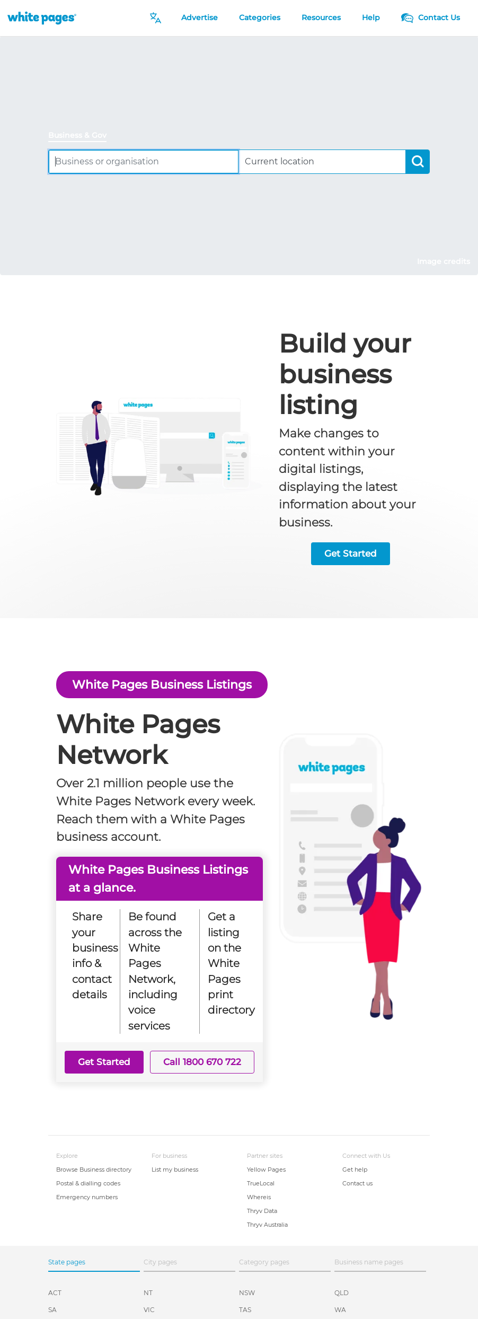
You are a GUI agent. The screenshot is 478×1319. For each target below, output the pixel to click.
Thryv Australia (267, 1224)
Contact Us (430, 17)
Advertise (199, 17)
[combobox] (143, 161)
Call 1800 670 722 (202, 1062)
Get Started (350, 553)
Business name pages (368, 1262)
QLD (341, 1293)
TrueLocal (261, 1183)
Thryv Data (262, 1211)
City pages (160, 1262)
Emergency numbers (87, 1197)
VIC (149, 1310)
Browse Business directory (93, 1169)
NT (148, 1293)
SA (52, 1310)
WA (340, 1310)
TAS (245, 1310)
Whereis (259, 1197)
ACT (54, 1293)
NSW (247, 1293)
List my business (175, 1169)
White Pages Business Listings (162, 684)
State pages (66, 1262)
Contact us (357, 1183)
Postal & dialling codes (88, 1183)
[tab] (81, 136)
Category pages (264, 1262)
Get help (354, 1169)
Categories (259, 17)
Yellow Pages (266, 1169)
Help (371, 17)
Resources (321, 17)
